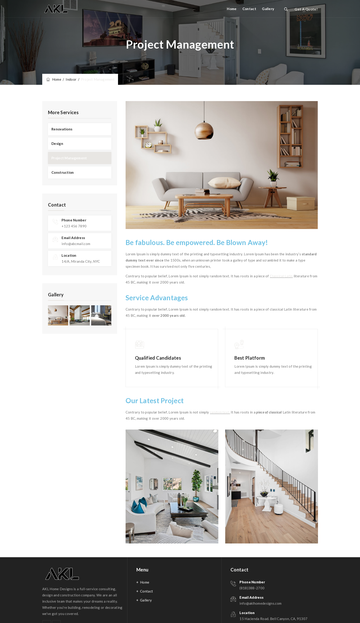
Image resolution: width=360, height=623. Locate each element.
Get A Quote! (306, 9)
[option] (172, 486)
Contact (249, 9)
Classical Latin (281, 276)
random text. (220, 412)
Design (57, 143)
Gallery (268, 9)
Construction (62, 172)
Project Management (69, 158)
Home (231, 9)
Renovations (61, 129)
